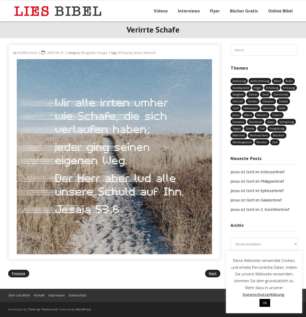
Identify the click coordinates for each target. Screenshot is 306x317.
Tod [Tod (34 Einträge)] (262, 128)
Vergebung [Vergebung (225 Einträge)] (276, 128)
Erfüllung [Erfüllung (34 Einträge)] (272, 88)
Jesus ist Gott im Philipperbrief (257, 181)
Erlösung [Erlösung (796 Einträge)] (289, 88)
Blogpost (88, 52)
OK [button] (265, 302)
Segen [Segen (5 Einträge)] (237, 128)
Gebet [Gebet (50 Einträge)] (253, 94)
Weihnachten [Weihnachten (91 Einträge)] (259, 135)
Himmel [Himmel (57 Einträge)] (268, 108)
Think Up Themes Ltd (42, 309)
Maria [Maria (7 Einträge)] (248, 115)
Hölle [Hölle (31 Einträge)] (282, 108)
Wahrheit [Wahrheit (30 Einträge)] (239, 135)
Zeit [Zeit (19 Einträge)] (275, 142)
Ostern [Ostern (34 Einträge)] (277, 115)
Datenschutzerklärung (263, 294)
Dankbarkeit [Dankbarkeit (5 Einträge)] (241, 88)
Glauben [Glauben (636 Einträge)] (268, 101)
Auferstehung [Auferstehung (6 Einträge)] (260, 81)
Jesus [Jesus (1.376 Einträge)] (236, 115)
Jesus (138, 52)
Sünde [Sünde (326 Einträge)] (250, 128)
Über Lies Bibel (19, 295)
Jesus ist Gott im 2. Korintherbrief (260, 209)
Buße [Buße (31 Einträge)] (289, 81)
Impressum (57, 295)
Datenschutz (77, 295)
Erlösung (125, 52)
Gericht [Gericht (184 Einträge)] (238, 101)
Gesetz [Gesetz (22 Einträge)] (252, 101)
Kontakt (39, 295)
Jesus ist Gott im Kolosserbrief (257, 171)
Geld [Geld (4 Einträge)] (265, 94)
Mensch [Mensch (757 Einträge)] (262, 115)
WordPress (83, 309)
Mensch (149, 52)
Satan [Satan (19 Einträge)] (270, 122)
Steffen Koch (27, 52)
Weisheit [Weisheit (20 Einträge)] (278, 135)
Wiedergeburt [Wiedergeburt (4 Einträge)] (242, 142)
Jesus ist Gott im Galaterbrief (256, 199)
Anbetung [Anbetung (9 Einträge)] (239, 81)
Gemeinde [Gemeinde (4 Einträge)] (280, 94)
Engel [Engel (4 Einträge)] (257, 88)
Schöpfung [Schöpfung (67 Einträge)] (286, 122)
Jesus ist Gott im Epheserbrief (257, 190)
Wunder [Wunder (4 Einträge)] (261, 142)
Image (102, 52)
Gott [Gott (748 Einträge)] (236, 108)
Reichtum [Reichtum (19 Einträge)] (255, 122)
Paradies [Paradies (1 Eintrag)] (238, 122)
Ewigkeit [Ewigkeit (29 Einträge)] (238, 94)
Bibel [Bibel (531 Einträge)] (277, 81)
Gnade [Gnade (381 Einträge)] (283, 101)
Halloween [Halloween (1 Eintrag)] (250, 108)
